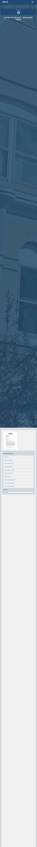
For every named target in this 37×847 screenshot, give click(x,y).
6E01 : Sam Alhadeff (8, 466)
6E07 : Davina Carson (9, 486)
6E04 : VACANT (7, 476)
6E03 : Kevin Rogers (8, 473)
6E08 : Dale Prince (8, 460)
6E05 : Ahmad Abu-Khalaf (10, 479)
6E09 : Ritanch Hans (8, 463)
